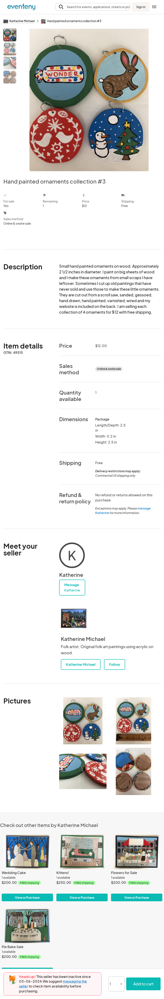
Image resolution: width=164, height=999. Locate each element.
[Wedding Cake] (27, 852)
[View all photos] (89, 100)
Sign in (140, 7)
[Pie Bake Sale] (27, 926)
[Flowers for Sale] (136, 852)
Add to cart (143, 983)
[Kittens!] (82, 852)
